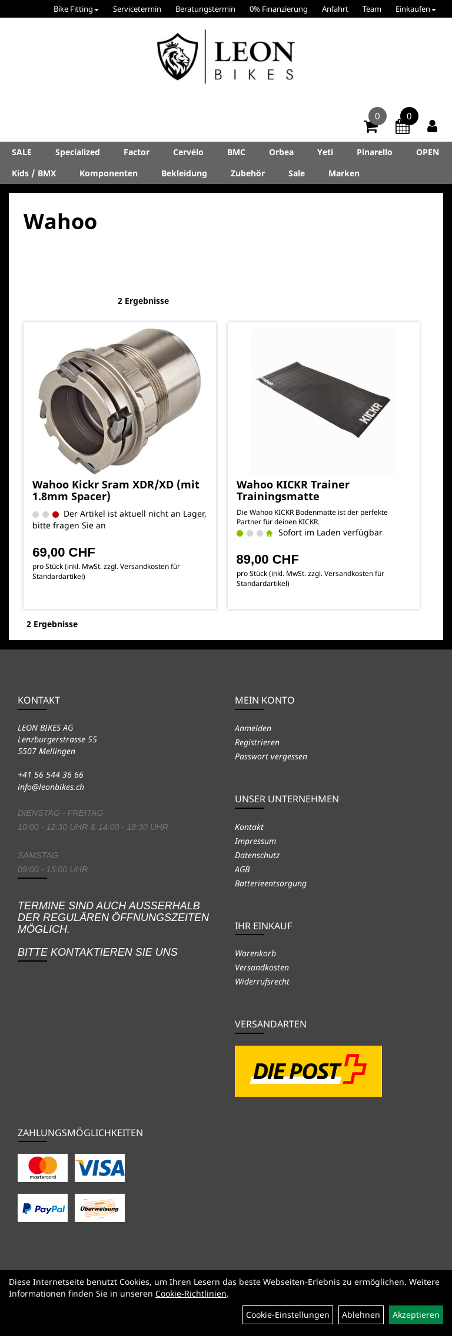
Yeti (325, 152)
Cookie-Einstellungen (288, 1314)
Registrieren (257, 742)
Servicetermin (137, 9)
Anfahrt (335, 9)
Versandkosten (262, 967)
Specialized (77, 152)
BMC (236, 152)
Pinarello (375, 152)
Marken (344, 173)
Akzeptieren (416, 1314)
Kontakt (249, 826)
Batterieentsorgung (271, 883)
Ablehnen (361, 1314)
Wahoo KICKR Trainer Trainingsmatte (293, 490)
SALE (22, 152)
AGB (242, 869)
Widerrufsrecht (262, 981)
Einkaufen (416, 9)
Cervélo (188, 152)
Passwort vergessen (271, 756)
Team (372, 9)
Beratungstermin (205, 9)
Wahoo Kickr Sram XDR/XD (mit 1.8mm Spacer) (116, 490)
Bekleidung (184, 173)
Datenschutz (257, 854)
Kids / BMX (34, 173)
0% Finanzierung (279, 9)
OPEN (427, 152)
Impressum (255, 840)
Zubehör (248, 173)
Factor (136, 152)
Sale (296, 173)
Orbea (281, 152)
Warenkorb (255, 953)
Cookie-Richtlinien (191, 1293)
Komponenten (108, 173)
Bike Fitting (76, 9)
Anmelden (253, 728)
